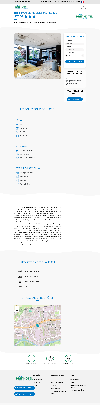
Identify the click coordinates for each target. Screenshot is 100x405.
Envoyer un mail (23, 388)
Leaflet (58, 345)
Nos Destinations (37, 379)
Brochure (35, 385)
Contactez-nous (45, 2)
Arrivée (69, 41)
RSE (52, 379)
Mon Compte (75, 2)
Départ (69, 46)
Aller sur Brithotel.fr (22, 2)
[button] (83, 2)
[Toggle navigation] (83, 7)
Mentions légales (74, 379)
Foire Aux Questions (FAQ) (61, 2)
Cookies (72, 382)
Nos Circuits (36, 382)
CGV (52, 394)
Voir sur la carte (51, 22)
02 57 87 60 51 (72, 84)
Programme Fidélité (57, 382)
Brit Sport (54, 385)
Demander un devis (74, 61)
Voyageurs (70, 52)
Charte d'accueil (56, 388)
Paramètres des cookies (77, 390)
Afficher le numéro (21, 395)
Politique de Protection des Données (78, 386)
